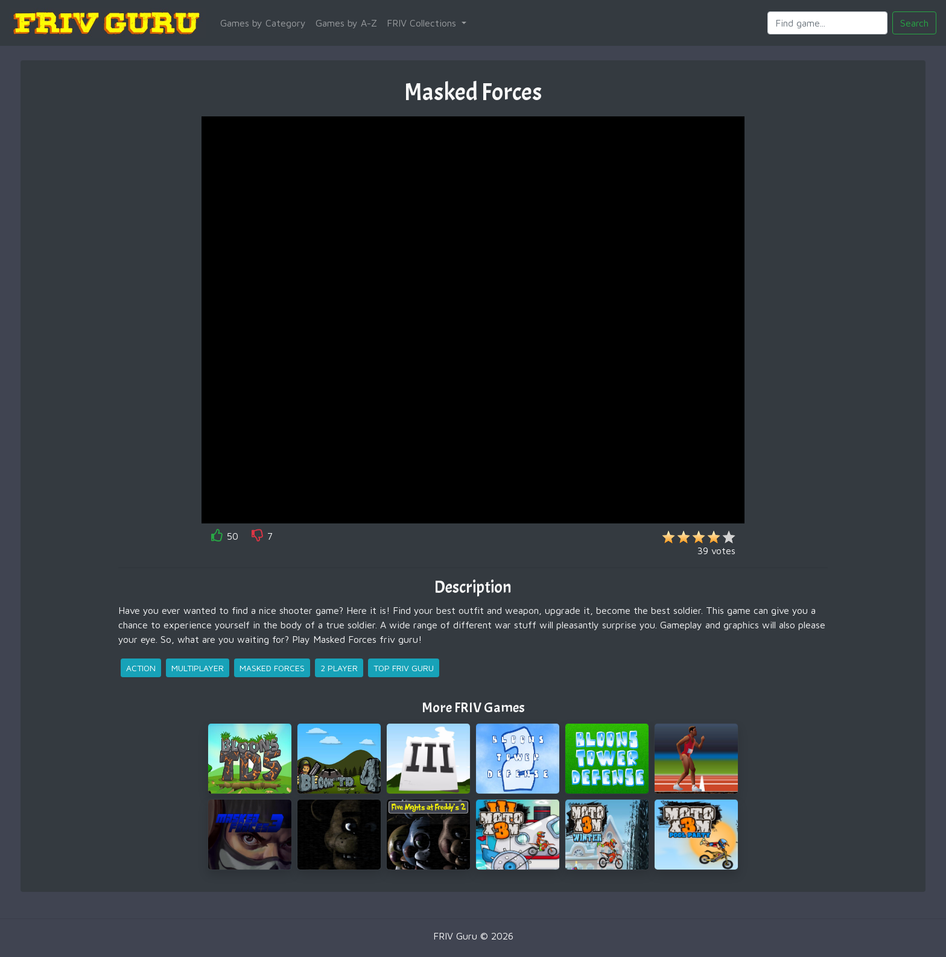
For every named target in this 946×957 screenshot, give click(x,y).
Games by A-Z (346, 22)
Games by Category (263, 22)
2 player (339, 668)
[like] (217, 537)
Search (914, 22)
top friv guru (403, 668)
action (141, 668)
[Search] (827, 22)
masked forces (272, 668)
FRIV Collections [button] (423, 22)
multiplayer (197, 668)
